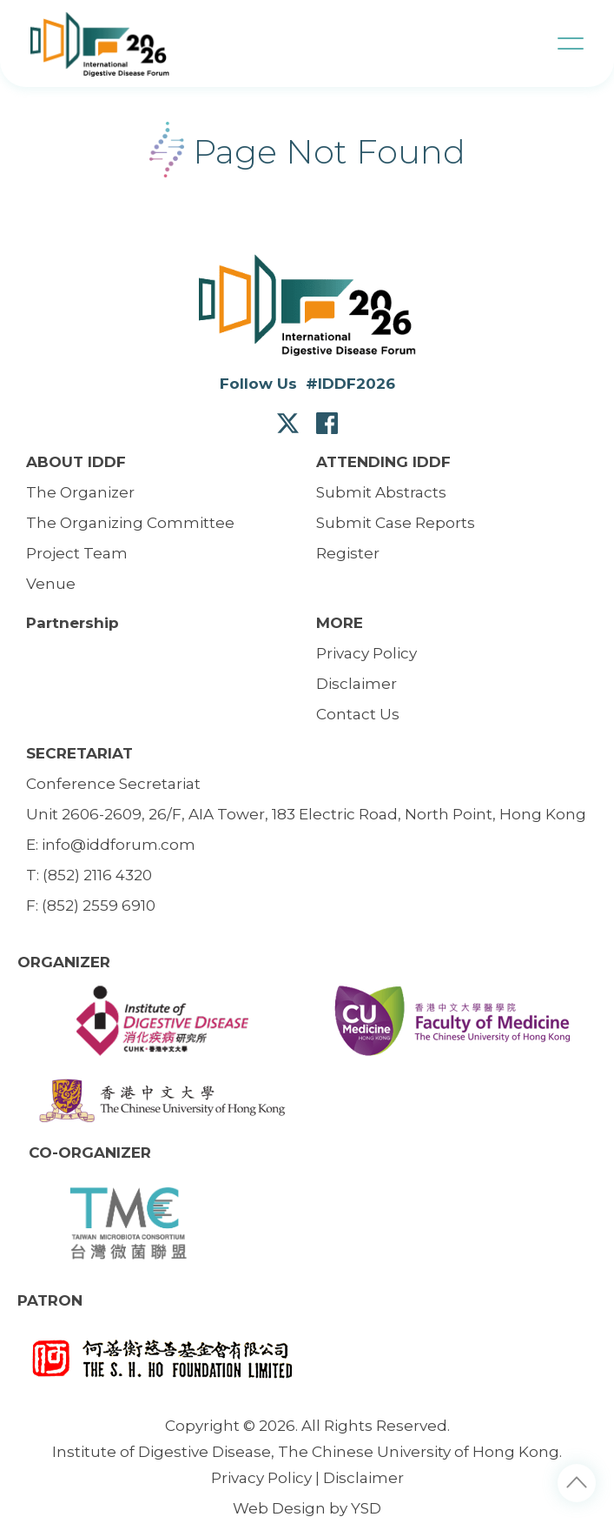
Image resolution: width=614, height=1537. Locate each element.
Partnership (72, 623)
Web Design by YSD (307, 1508)
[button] (571, 43)
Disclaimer (363, 1478)
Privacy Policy (261, 1478)
